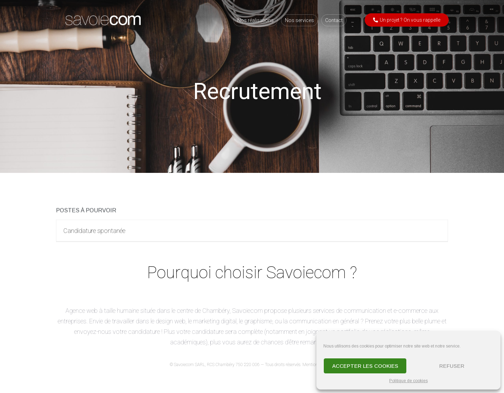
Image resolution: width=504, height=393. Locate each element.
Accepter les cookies (365, 366)
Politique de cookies (408, 380)
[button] (407, 20)
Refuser (451, 366)
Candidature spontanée (94, 233)
